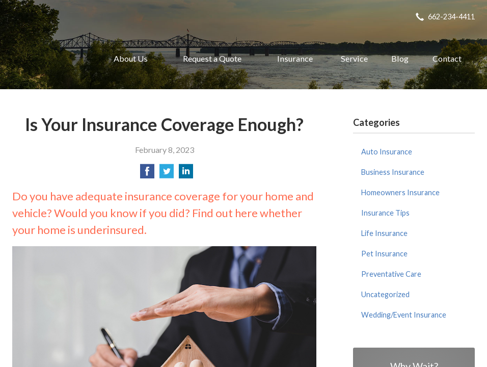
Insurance (295, 58)
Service (354, 58)
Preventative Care (391, 274)
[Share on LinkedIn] (186, 174)
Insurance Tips (385, 212)
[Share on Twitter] (166, 174)
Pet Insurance (384, 253)
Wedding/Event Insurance (403, 314)
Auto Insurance (386, 151)
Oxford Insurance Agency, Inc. (48, 58)
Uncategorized (385, 294)
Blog (400, 58)
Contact (447, 58)
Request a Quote (212, 58)
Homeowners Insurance (400, 192)
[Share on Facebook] (147, 174)
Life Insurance (384, 233)
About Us (131, 58)
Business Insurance (392, 172)
